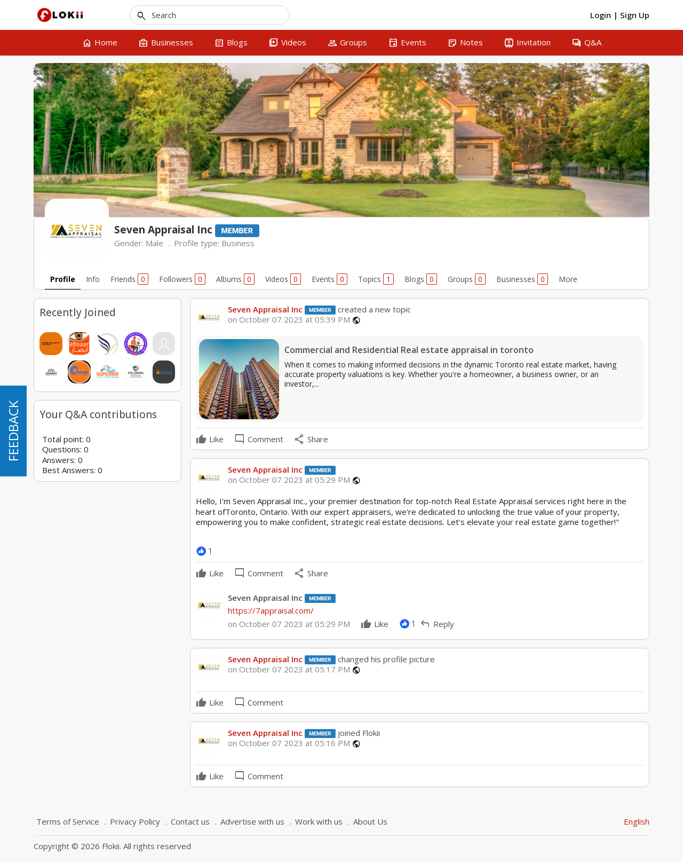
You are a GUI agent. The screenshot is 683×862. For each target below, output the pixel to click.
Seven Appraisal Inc (265, 309)
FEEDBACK (13, 431)
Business (238, 243)
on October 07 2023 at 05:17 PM (289, 669)
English (636, 821)
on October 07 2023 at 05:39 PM (289, 320)
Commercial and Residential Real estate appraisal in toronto (409, 350)
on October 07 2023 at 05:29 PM (289, 480)
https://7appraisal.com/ (271, 610)
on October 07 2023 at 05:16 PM (289, 743)
